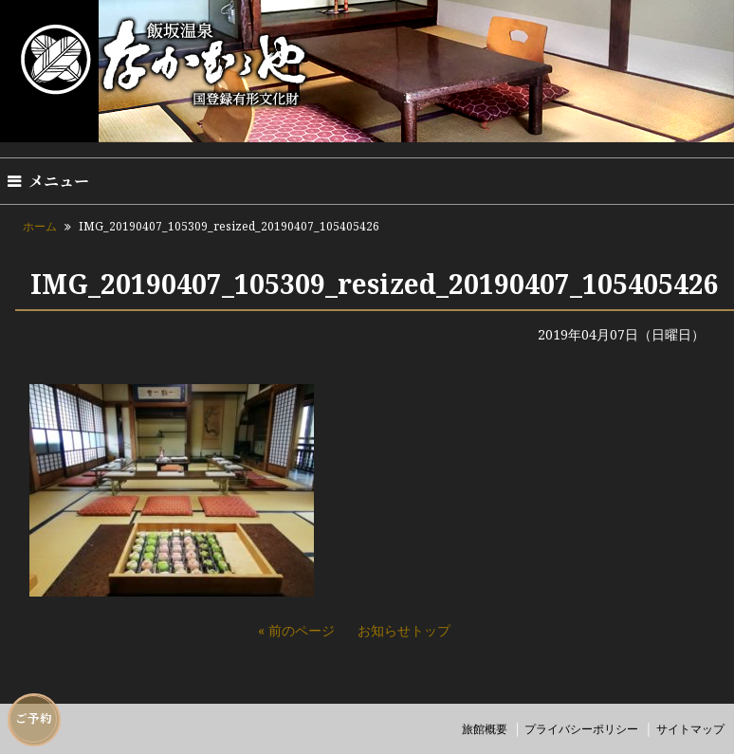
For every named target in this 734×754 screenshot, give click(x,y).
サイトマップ (690, 729)
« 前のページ (296, 630)
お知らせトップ (404, 630)
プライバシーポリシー (581, 729)
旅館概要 (484, 729)
